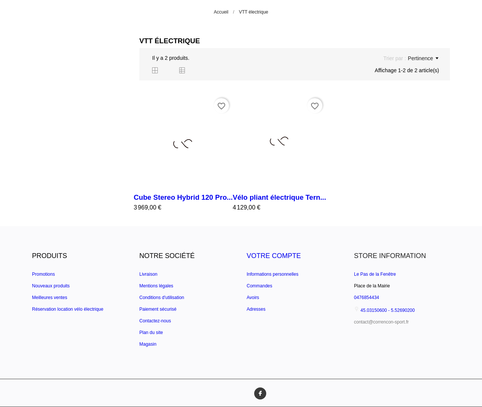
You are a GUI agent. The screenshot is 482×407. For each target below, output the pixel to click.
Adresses (256, 309)
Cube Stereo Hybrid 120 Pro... (183, 197)
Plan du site (151, 332)
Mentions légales (156, 286)
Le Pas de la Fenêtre (375, 274)
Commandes (259, 286)
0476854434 (366, 297)
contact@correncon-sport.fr (381, 322)
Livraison (148, 274)
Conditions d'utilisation (161, 297)
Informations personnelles (272, 274)
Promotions (43, 274)
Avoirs (253, 297)
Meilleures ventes (49, 297)
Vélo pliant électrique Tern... (279, 197)
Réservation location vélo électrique (67, 309)
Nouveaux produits (51, 286)
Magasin (147, 344)
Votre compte (274, 256)
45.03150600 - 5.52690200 (384, 310)
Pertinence (423, 58)
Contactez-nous (155, 320)
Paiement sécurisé (158, 309)
